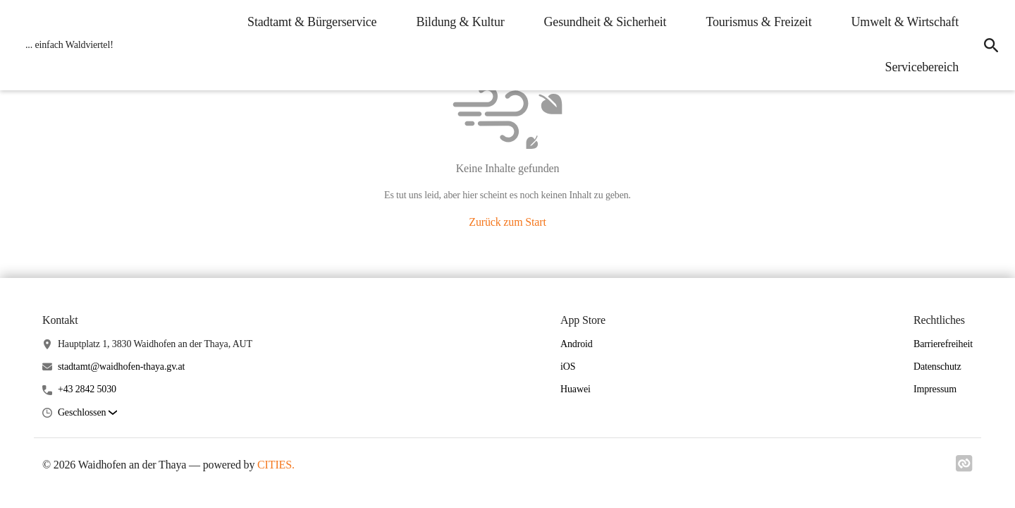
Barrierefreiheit (943, 344)
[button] (87, 413)
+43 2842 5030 (87, 389)
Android (576, 344)
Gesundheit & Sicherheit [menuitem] (605, 22)
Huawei (575, 389)
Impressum (935, 389)
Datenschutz (937, 366)
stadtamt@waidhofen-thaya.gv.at (121, 366)
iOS (567, 366)
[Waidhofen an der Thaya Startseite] (65, 45)
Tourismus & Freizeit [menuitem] (758, 22)
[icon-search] (991, 45)
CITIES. (276, 465)
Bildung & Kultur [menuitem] (460, 22)
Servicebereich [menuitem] (922, 67)
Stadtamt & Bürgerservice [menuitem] (311, 22)
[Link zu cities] (964, 468)
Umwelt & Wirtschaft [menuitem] (905, 22)
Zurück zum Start (507, 222)
